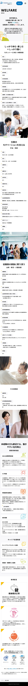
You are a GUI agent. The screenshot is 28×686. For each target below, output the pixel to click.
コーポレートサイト (12, 668)
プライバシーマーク (5, 659)
